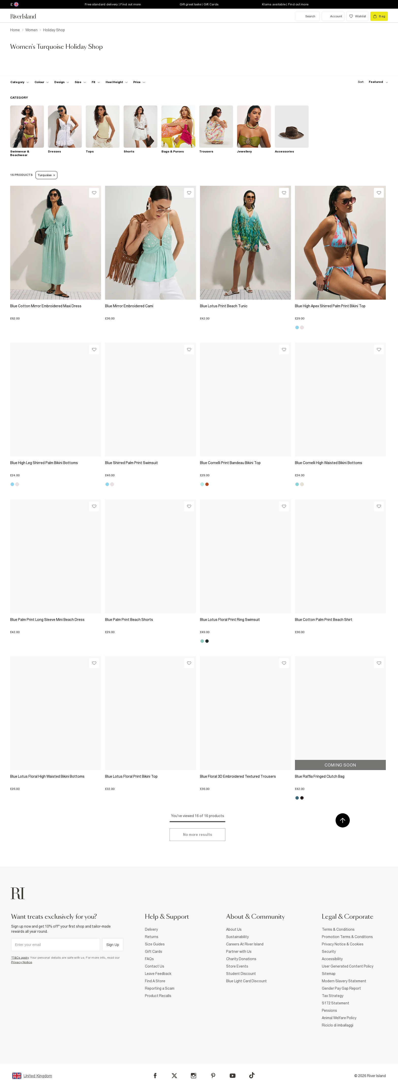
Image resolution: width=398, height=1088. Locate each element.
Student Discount (241, 974)
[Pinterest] (213, 1075)
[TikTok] (252, 1075)
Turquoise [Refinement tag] (46, 175)
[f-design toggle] (61, 82)
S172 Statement (335, 1003)
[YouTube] (232, 1075)
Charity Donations (241, 959)
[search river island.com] (307, 16)
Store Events (237, 966)
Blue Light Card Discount (246, 981)
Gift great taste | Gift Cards (199, 4)
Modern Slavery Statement (344, 981)
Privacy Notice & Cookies (342, 944)
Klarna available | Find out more (285, 4)
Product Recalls (158, 996)
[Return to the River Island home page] (27, 16)
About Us (234, 929)
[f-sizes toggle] (80, 82)
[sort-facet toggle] (371, 82)
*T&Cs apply (20, 957)
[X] (174, 1075)
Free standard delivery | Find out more (113, 4)
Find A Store (155, 981)
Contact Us (154, 966)
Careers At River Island (244, 944)
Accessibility (332, 959)
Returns (151, 937)
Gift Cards (153, 951)
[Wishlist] (94, 193)
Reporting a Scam (159, 988)
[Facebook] (155, 1075)
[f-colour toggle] (41, 82)
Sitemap (329, 974)
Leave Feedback (158, 974)
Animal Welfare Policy (339, 1018)
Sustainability (237, 937)
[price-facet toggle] (139, 82)
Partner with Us (239, 951)
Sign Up (112, 945)
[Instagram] (193, 1075)
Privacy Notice (21, 962)
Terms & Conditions (338, 929)
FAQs (149, 959)
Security (329, 951)
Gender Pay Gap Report (341, 988)
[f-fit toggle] (95, 82)
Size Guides (155, 944)
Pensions (329, 1010)
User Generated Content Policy (347, 966)
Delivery (151, 929)
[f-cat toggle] (19, 82)
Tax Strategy (332, 996)
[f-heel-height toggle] (116, 82)
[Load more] (197, 834)
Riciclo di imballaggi (337, 1025)
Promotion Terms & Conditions (347, 937)
